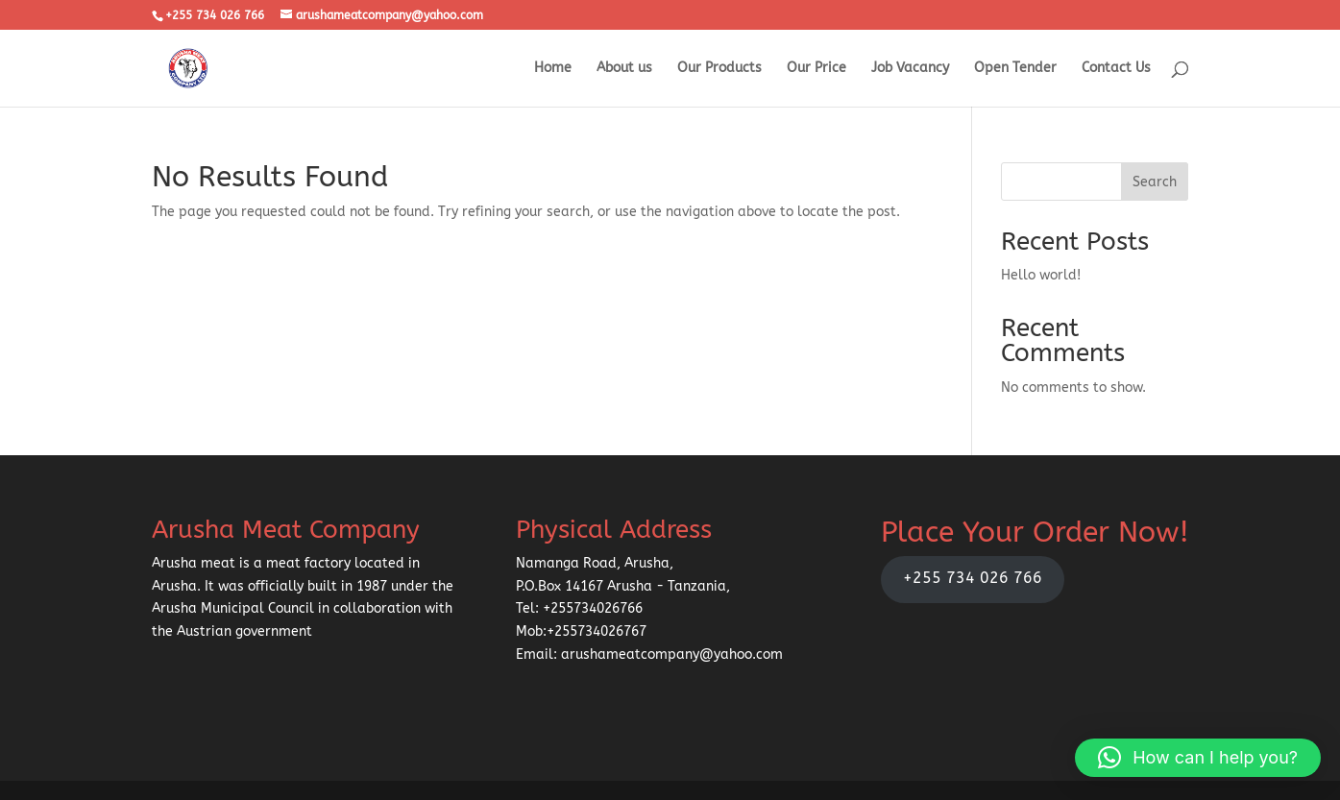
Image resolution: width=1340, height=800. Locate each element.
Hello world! (1041, 275)
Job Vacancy (910, 68)
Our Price (816, 68)
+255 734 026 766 (972, 578)
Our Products (719, 68)
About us (624, 68)
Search (1155, 182)
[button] (1198, 758)
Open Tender (1015, 68)
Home (553, 68)
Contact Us (1116, 68)
